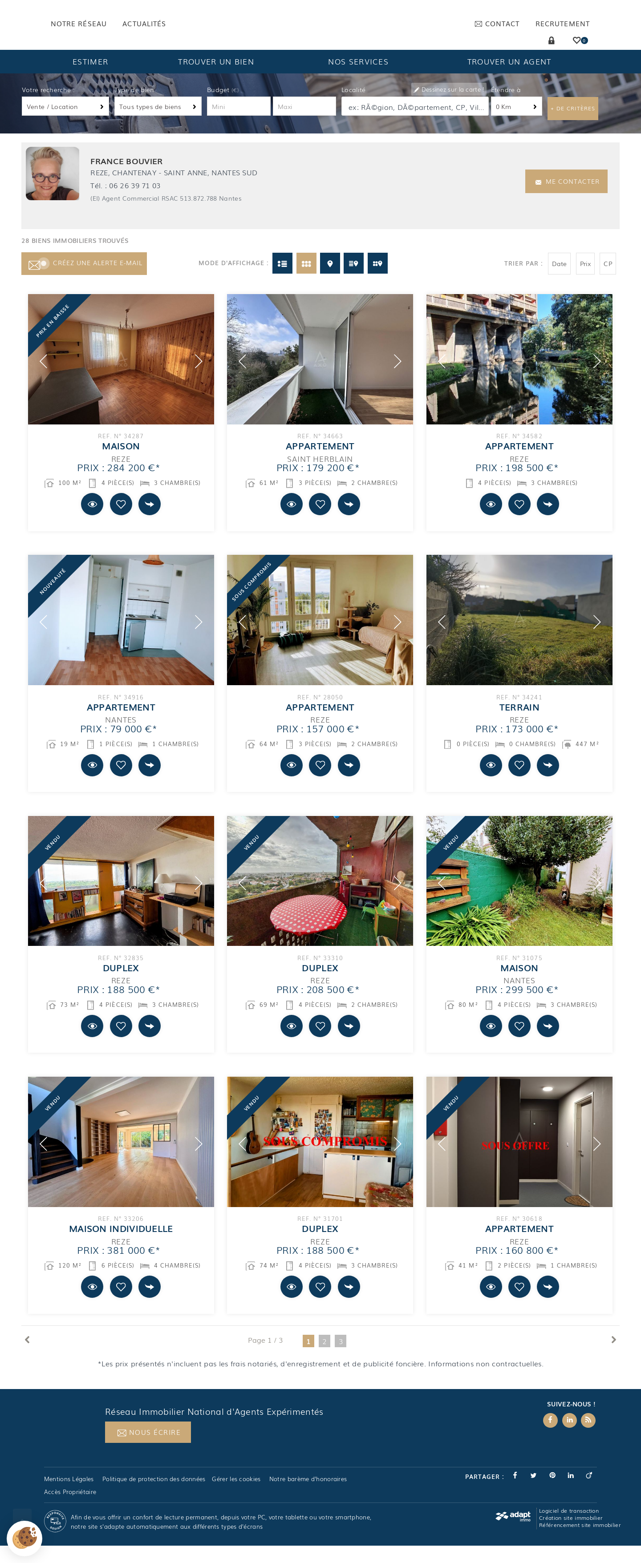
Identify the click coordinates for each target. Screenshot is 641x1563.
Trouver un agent (509, 78)
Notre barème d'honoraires (309, 1495)
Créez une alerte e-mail (84, 280)
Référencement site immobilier (580, 1542)
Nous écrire (149, 1449)
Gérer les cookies (236, 1495)
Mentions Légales (69, 1495)
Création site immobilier (571, 1535)
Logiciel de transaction (569, 1528)
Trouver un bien (216, 78)
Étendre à (506, 106)
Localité (353, 106)
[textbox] (415, 123)
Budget (219, 106)
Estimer (90, 78)
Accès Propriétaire (70, 1508)
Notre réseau (79, 23)
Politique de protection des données (154, 1495)
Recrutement (563, 23)
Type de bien (134, 106)
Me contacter (568, 198)
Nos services (358, 78)
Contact (497, 23)
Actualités (144, 23)
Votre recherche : (48, 106)
